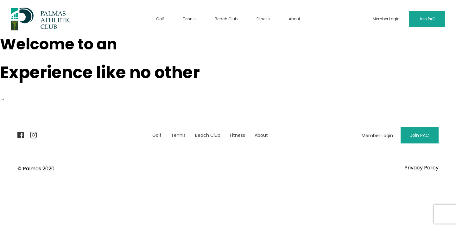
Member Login (386, 19)
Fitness (263, 19)
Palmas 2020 (38, 168)
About (294, 19)
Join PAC (427, 19)
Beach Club (226, 19)
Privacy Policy (421, 167)
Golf (160, 19)
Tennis (189, 19)
